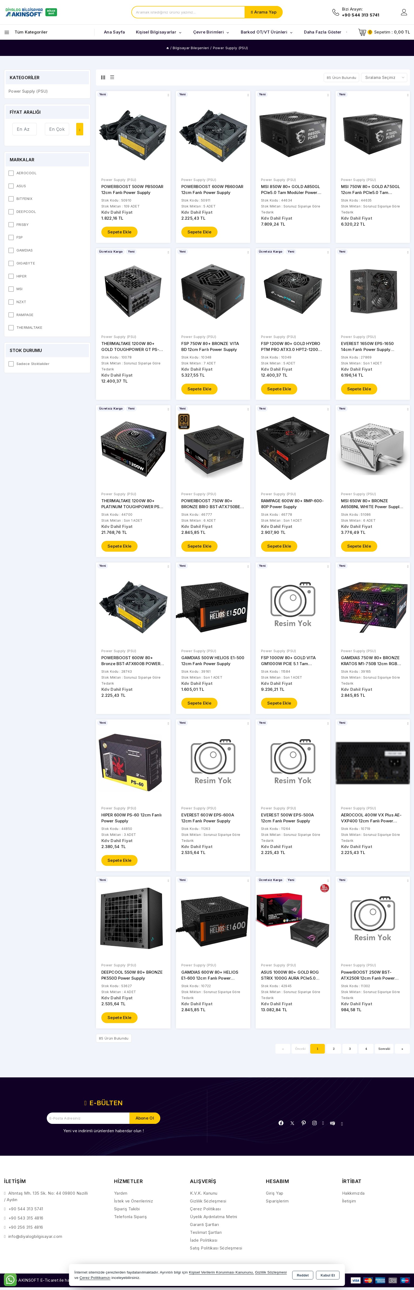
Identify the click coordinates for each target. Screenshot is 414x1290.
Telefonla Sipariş (130, 1219)
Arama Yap (265, 12)
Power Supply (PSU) (118, 180)
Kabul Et (328, 1275)
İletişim (349, 1204)
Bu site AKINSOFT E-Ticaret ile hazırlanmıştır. (47, 1283)
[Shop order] (384, 77)
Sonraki (384, 1052)
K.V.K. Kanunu (204, 1196)
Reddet (303, 1275)
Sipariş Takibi (127, 1211)
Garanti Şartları (204, 1227)
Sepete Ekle (119, 232)
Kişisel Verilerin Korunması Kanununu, (221, 1272)
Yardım (121, 1196)
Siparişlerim (277, 1204)
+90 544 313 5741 (25, 1211)
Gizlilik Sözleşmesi (208, 1204)
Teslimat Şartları (206, 1235)
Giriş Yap (274, 1196)
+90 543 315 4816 (26, 1221)
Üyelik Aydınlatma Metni (213, 1219)
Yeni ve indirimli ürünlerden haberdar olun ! (103, 1133)
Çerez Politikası (205, 1211)
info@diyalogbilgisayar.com (35, 1239)
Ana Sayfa (114, 32)
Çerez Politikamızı (94, 1278)
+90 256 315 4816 (25, 1230)
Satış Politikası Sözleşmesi (216, 1251)
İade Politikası (204, 1243)
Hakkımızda (353, 1196)
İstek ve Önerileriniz (133, 1204)
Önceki (300, 1052)
